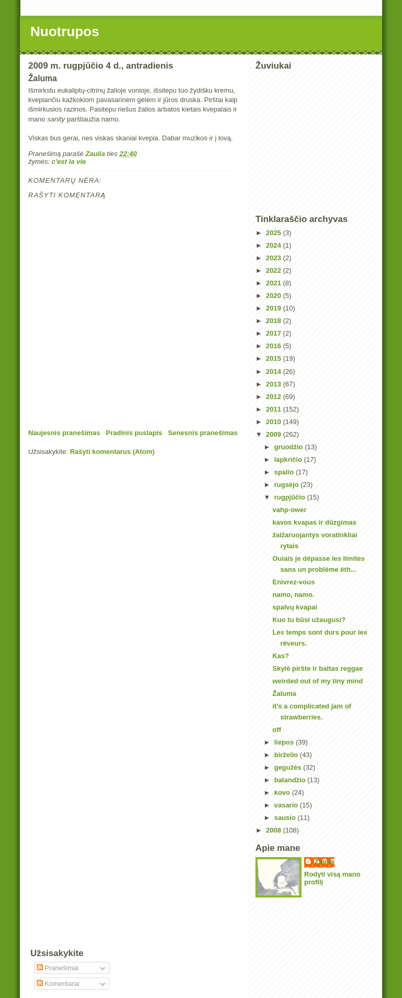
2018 (274, 321)
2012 (274, 397)
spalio (285, 472)
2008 (274, 830)
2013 (274, 384)
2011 (274, 409)
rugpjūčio (290, 497)
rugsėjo (287, 485)
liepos (285, 742)
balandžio (291, 780)
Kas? (280, 656)
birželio (287, 755)
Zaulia (324, 862)
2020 (274, 296)
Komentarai (58, 984)
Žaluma (284, 693)
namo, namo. (293, 594)
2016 (274, 346)
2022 (274, 270)
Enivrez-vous (293, 582)
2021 (274, 283)
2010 (274, 422)
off (276, 730)
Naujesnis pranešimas (64, 433)
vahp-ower (289, 510)
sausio (286, 818)
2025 (274, 233)
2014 (274, 371)
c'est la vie (69, 161)
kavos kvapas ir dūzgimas (314, 522)
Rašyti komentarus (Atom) (112, 452)
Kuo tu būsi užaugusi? (308, 620)
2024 (274, 245)
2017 (274, 333)
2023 (274, 258)
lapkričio (289, 459)
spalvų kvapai (294, 607)
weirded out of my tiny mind (317, 681)
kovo (283, 792)
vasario (287, 805)
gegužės (289, 767)
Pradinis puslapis (134, 433)
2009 (274, 434)
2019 (274, 308)
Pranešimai (58, 968)
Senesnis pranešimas (203, 433)
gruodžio (289, 447)
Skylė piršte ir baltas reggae (317, 668)
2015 (274, 358)
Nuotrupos (64, 31)
